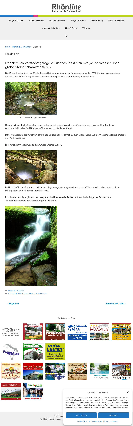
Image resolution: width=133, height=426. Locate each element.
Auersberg (12, 293)
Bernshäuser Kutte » (116, 303)
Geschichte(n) (97, 20)
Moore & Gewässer (57, 20)
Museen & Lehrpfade (51, 28)
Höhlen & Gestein (36, 20)
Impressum (114, 421)
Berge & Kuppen (16, 20)
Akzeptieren (81, 415)
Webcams (86, 28)
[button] (128, 392)
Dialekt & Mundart (116, 20)
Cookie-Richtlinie (83, 421)
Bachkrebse (22, 293)
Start (7, 46)
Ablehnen (113, 415)
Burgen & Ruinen (78, 20)
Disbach (31, 293)
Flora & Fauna (71, 28)
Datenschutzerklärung (99, 421)
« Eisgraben (13, 303)
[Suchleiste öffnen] (66, 36)
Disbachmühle (40, 293)
